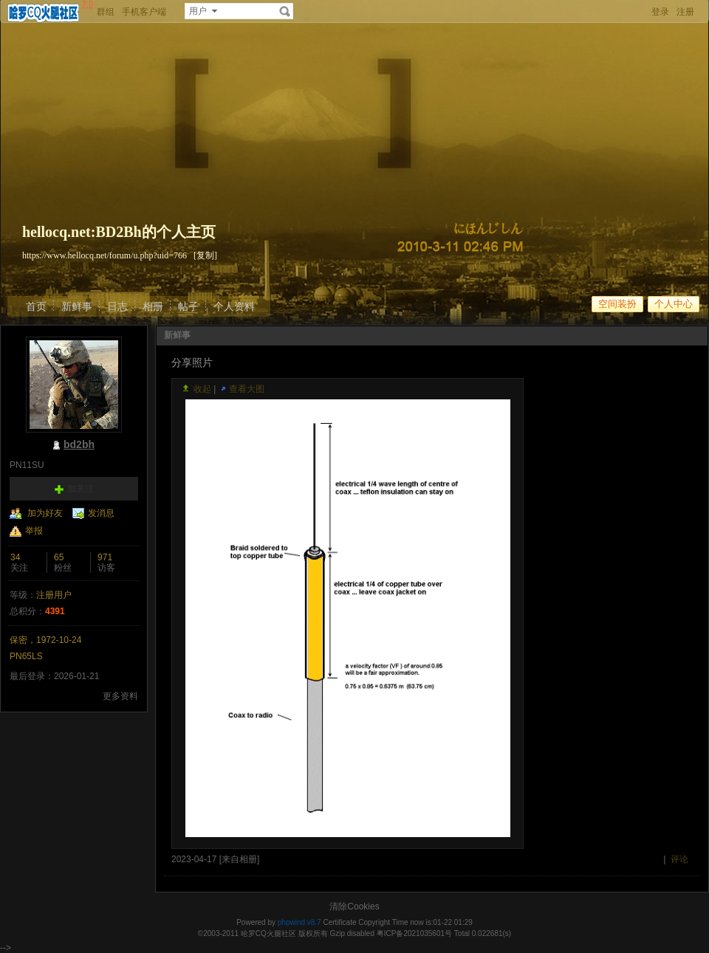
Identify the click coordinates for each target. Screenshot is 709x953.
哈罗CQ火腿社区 (268, 933)
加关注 (80, 489)
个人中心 (673, 303)
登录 (660, 11)
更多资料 (120, 696)
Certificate (339, 922)
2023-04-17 (193, 859)
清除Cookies (354, 906)
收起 (202, 389)
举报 (34, 531)
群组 (105, 11)
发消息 (101, 513)
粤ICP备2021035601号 (414, 933)
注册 (685, 11)
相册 (153, 306)
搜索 (285, 11)
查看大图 (246, 389)
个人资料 (234, 306)
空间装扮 (617, 303)
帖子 (188, 306)
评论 (679, 859)
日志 (117, 306)
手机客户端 (144, 11)
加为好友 (45, 513)
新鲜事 (76, 306)
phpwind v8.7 (299, 922)
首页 (36, 306)
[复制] (205, 255)
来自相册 (239, 859)
